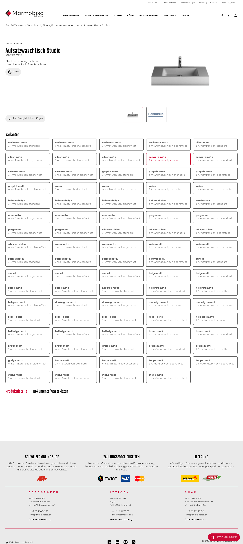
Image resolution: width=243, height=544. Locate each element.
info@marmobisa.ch (40, 515)
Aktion (185, 16)
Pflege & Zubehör (148, 16)
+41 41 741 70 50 (195, 511)
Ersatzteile (170, 16)
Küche (130, 16)
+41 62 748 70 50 (39, 511)
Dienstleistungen (187, 3)
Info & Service (154, 3)
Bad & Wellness (71, 16)
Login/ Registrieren (229, 3)
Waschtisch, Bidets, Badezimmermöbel (50, 25)
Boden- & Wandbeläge (96, 16)
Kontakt (213, 3)
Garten (118, 16)
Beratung (203, 3)
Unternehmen (170, 3)
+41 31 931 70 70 (120, 511)
